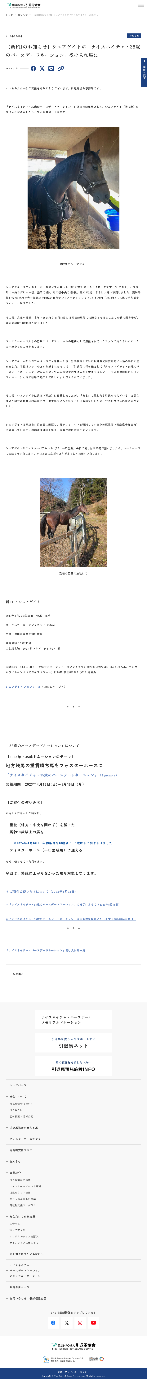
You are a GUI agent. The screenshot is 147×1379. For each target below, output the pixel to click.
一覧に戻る (17, 974)
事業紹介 (15, 1173)
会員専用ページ (19, 1287)
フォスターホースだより (25, 1139)
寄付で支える (17, 1230)
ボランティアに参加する (24, 1243)
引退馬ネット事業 (20, 1192)
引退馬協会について (21, 1104)
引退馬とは (16, 1110)
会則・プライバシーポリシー (73, 1371)
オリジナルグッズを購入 (24, 1236)
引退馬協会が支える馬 (24, 1127)
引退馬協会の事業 (20, 1180)
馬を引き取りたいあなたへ (27, 1254)
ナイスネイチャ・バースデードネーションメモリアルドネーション (25, 1270)
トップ (9, 14)
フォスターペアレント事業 (25, 1186)
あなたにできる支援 (22, 1216)
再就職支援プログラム (23, 1205)
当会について (18, 1096)
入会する (15, 1224)
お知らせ (23, 14)
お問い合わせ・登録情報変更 (28, 1298)
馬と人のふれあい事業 (23, 1199)
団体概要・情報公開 (21, 1116)
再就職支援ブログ (21, 1150)
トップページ (18, 1085)
